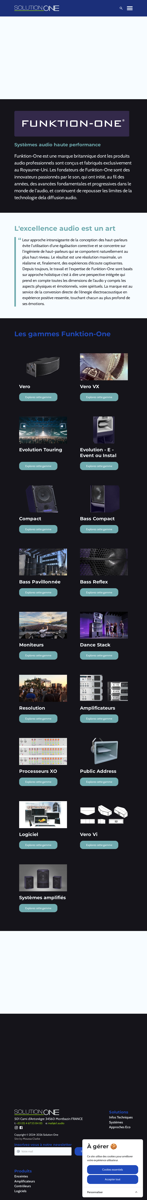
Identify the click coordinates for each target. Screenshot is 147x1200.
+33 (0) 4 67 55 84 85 (29, 1123)
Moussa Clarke (31, 1138)
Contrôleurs (22, 1186)
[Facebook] (21, 1128)
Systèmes (116, 1122)
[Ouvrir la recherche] (120, 8)
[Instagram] (16, 1128)
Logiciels (20, 1191)
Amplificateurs (24, 1181)
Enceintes (21, 1176)
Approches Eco (120, 1127)
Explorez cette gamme (38, 397)
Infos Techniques (121, 1117)
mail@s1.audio (56, 1123)
